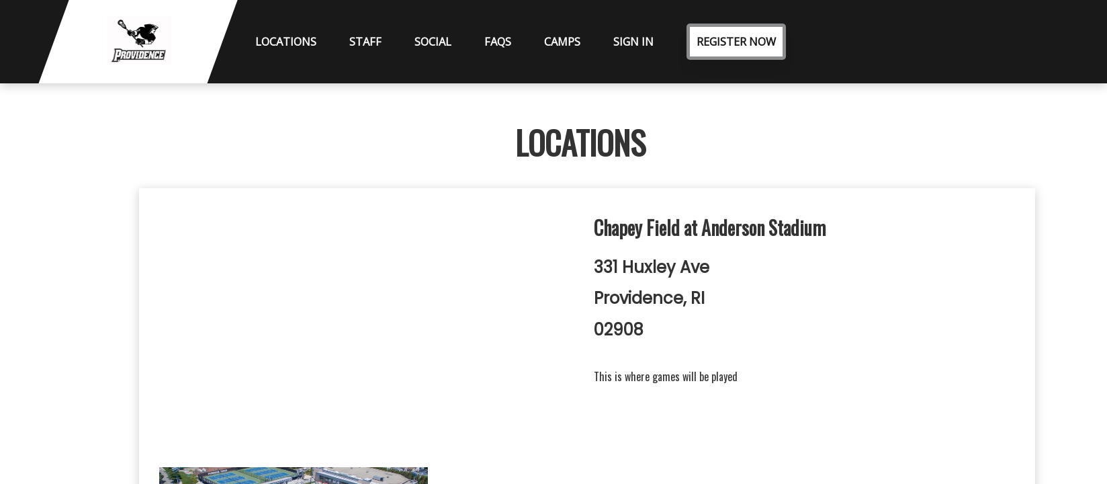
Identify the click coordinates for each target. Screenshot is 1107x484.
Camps (562, 41)
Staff (365, 41)
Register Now (736, 41)
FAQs (497, 41)
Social (432, 41)
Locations (285, 41)
